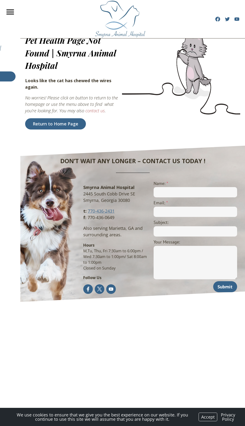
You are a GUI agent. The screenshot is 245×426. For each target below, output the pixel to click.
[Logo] (120, 19)
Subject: (150, 222)
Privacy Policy (228, 417)
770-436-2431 (85, 211)
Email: (150, 202)
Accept (208, 417)
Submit (226, 287)
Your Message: (156, 242)
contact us (62, 92)
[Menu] (11, 12)
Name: (150, 183)
